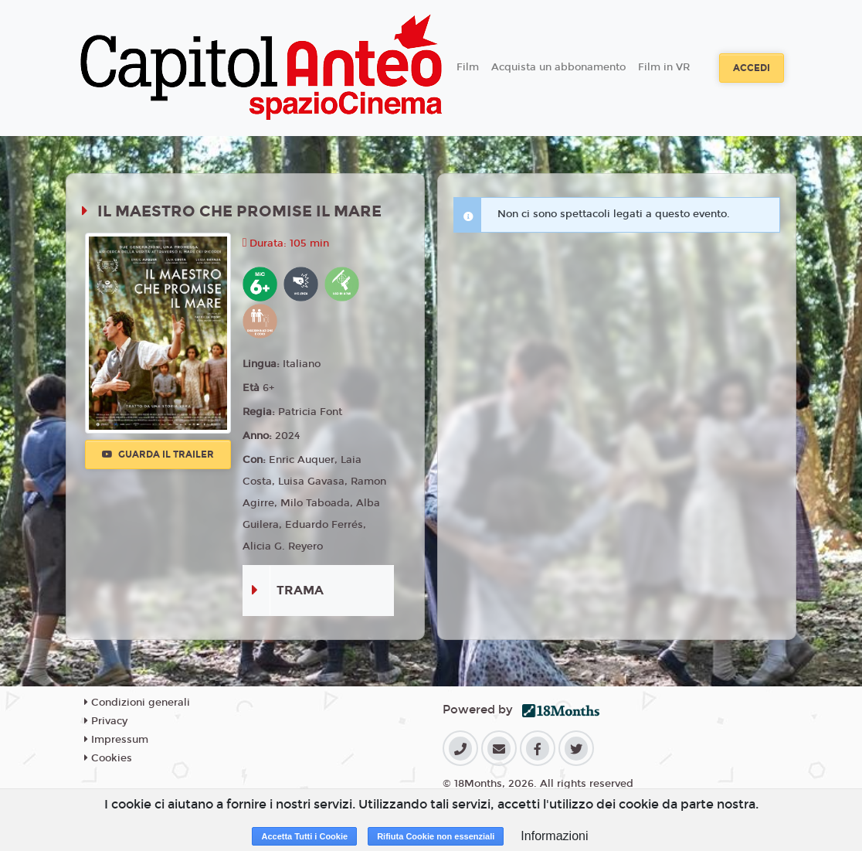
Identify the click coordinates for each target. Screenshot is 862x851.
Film (467, 67)
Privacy (105, 721)
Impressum (116, 740)
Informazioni (554, 835)
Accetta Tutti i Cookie (304, 836)
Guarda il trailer (158, 454)
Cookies (108, 758)
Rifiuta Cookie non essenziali (435, 836)
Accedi (751, 68)
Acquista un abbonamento (558, 67)
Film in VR (664, 67)
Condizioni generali (137, 702)
